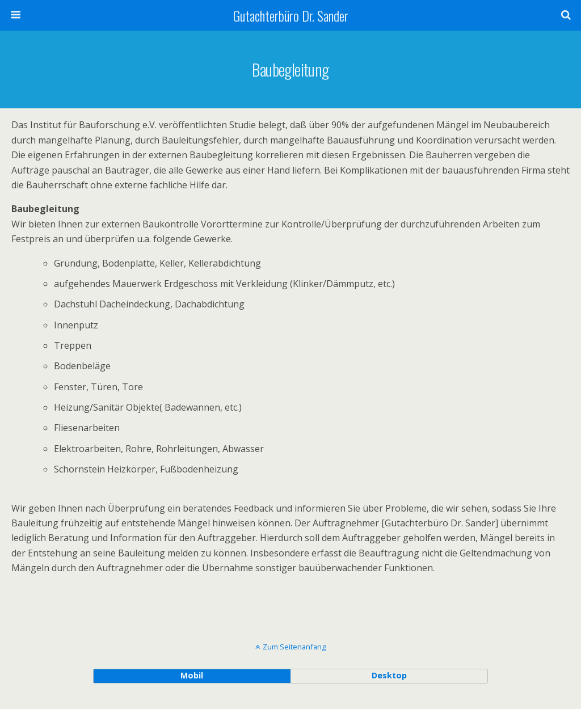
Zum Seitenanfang (294, 647)
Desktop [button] (389, 675)
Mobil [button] (191, 675)
